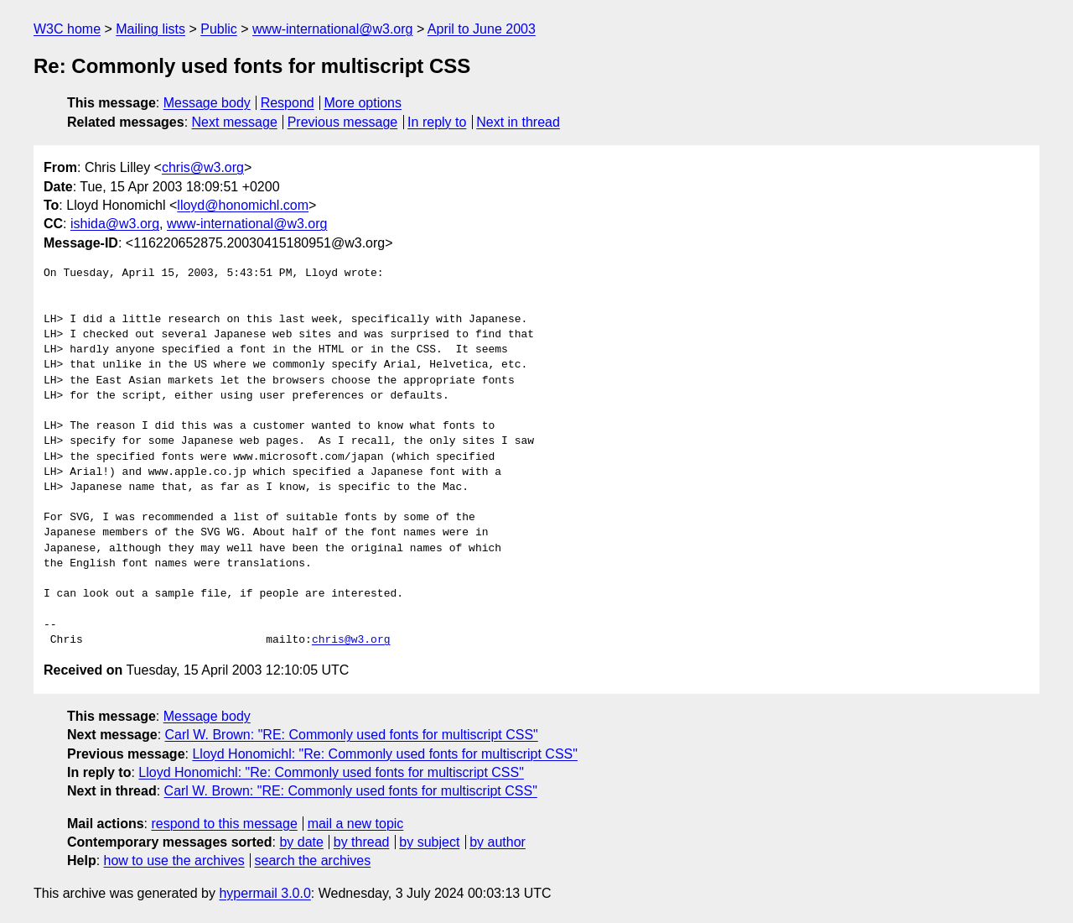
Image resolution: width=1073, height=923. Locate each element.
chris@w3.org (203, 167)
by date (301, 842)
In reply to (436, 122)
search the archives (313, 860)
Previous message (343, 122)
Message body (207, 103)
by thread (362, 842)
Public (218, 29)
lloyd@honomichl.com (242, 205)
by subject (429, 842)
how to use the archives (174, 860)
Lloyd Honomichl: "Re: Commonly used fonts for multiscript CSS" (385, 754)
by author (497, 842)
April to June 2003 (482, 29)
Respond (287, 103)
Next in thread (518, 122)
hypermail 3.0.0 (264, 893)
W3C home (67, 29)
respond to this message (224, 823)
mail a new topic (356, 823)
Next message (234, 122)
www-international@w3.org (332, 29)
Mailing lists (150, 29)
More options (363, 103)
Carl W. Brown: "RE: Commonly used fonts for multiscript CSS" (351, 734)
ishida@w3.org (114, 223)
